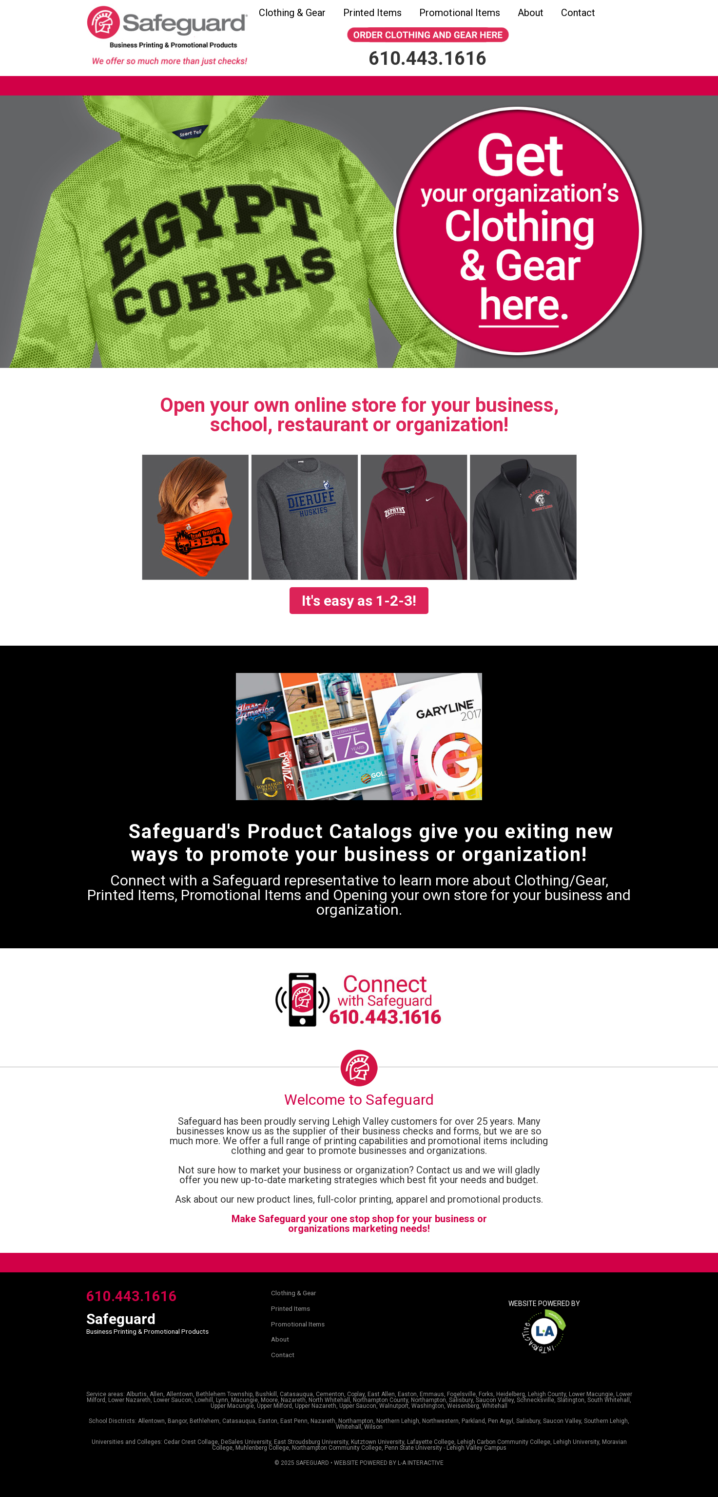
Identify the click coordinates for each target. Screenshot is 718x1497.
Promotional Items (459, 13)
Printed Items (372, 13)
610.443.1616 (131, 1296)
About (530, 13)
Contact (578, 13)
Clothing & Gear (292, 13)
